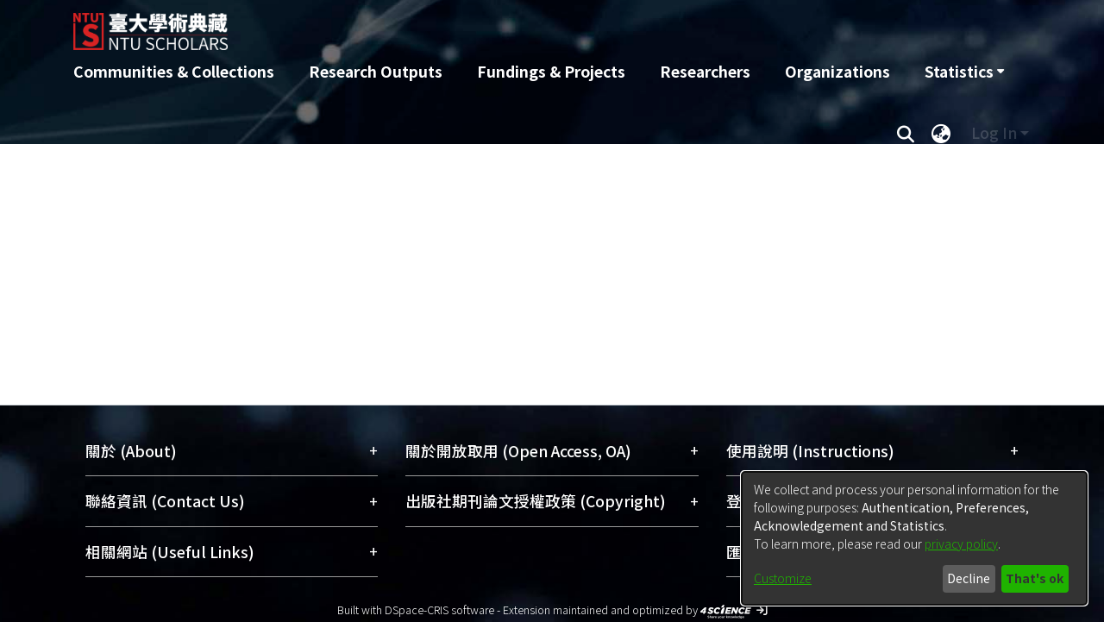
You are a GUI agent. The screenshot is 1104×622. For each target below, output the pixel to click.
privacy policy (961, 543)
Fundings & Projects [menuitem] (551, 71)
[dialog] (914, 538)
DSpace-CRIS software (439, 609)
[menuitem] (964, 71)
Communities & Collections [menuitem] (173, 71)
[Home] (459, 25)
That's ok (1034, 578)
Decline (968, 578)
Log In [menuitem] (994, 132)
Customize (783, 578)
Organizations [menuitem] (837, 71)
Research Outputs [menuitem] (375, 71)
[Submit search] (905, 133)
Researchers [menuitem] (705, 71)
